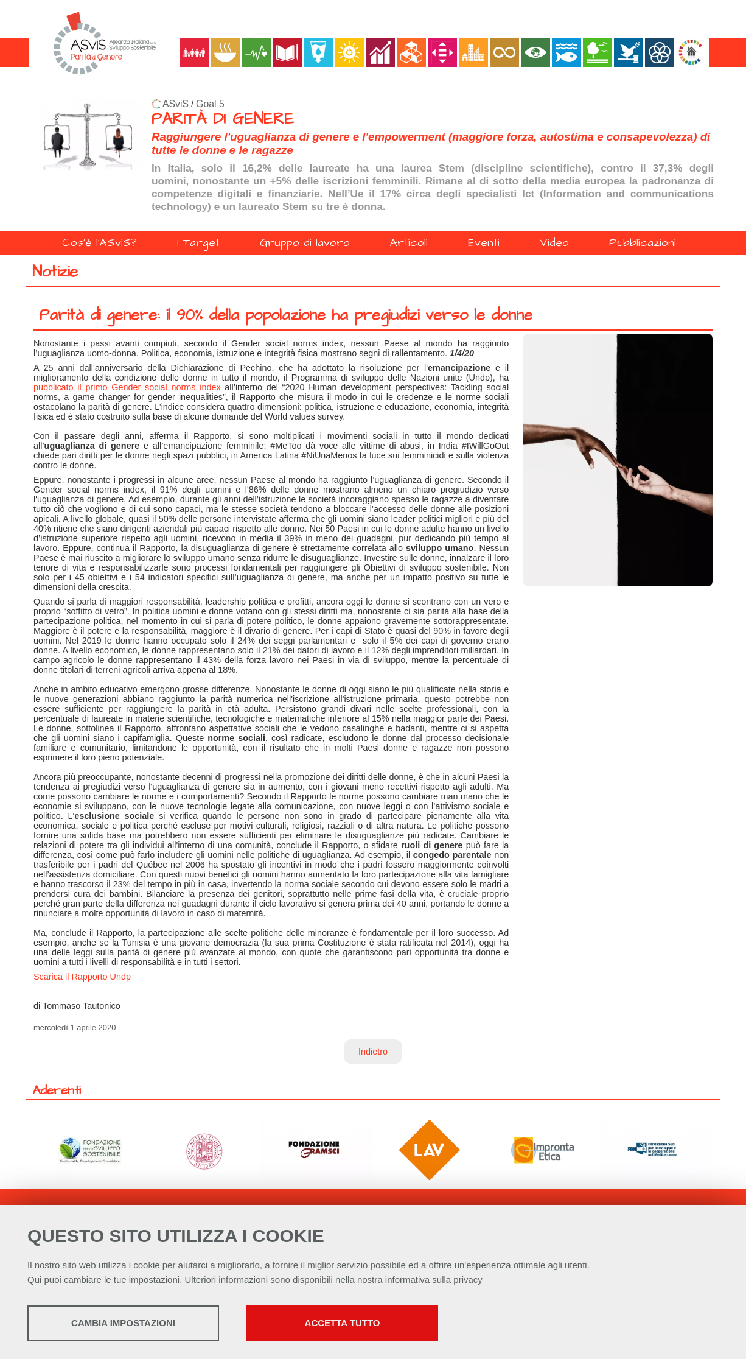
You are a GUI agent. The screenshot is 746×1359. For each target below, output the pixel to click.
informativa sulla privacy (434, 1279)
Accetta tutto (342, 1323)
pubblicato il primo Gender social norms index (127, 387)
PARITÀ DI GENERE (223, 119)
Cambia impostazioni (123, 1323)
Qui (34, 1279)
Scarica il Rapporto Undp (82, 977)
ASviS (175, 104)
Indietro (373, 1051)
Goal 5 (210, 104)
